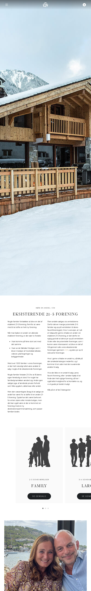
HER (66, 350)
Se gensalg (39, 496)
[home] (45, 5)
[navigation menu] (6, 5)
